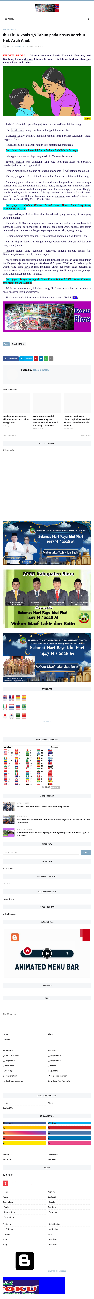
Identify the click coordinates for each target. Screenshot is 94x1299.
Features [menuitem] (52, 1050)
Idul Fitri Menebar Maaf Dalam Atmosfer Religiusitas (43, 806)
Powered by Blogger (34, 1270)
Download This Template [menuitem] (59, 1081)
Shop (5, 1239)
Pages (5, 1197)
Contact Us (8, 1108)
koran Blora (8, 899)
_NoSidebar (53, 1229)
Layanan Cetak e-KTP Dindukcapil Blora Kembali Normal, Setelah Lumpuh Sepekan (77, 421)
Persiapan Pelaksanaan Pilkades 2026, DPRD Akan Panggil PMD (16, 419)
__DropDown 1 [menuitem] (54, 1055)
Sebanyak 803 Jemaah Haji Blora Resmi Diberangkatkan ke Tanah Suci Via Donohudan (53, 821)
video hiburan (9, 914)
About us (7, 1159)
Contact (6, 1039)
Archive (51, 1192)
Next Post (85, 435)
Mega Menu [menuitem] (53, 1070)
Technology (8, 1202)
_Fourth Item (8, 1217)
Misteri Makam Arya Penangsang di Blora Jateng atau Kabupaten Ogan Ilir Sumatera (53, 834)
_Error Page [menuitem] (8, 1070)
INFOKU (6, 883)
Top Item (52, 1159)
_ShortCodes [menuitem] (8, 1065)
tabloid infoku (16, 46)
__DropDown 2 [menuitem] (9, 1060)
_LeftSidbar (8, 1229)
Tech (50, 1234)
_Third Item (53, 1212)
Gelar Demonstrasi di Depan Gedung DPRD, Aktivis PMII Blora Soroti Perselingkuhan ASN (45, 421)
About (50, 1034)
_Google (51, 1202)
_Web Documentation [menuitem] (57, 1075)
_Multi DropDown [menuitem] (11, 1055)
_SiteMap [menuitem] (52, 1065)
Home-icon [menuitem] (8, 1050)
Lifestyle (6, 1234)
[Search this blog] (41, 852)
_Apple (6, 1207)
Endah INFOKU (9, 29)
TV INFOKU (8, 868)
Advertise (7, 1154)
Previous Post (10, 435)
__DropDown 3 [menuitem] (54, 1060)
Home (5, 1034)
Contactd (52, 1197)
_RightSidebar (54, 1224)
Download (52, 1239)
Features (7, 1224)
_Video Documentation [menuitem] (13, 1081)
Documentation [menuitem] (10, 1075)
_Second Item (9, 1212)
